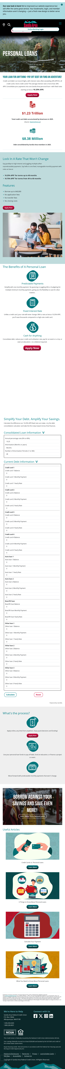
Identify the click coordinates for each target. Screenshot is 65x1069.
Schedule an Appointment (21, 31)
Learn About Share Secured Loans (32, 813)
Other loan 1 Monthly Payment (15, 629)
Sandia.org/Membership (10, 992)
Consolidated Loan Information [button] (22, 430)
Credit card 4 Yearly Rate (13, 547)
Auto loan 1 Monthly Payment (15, 563)
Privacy (34, 1051)
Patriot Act (25, 1051)
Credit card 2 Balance (12, 490)
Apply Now (32, 92)
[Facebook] (35, 1013)
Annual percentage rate (17, 435)
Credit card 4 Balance (12, 534)
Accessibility (17, 1053)
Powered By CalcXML (56, 700)
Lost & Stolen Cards (47, 1051)
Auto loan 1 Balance (12, 556)
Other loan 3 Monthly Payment (15, 674)
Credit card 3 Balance (12, 512)
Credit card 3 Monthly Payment (16, 518)
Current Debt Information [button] (19, 459)
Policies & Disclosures (11, 1051)
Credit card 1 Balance (12, 467)
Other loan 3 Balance (12, 668)
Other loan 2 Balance (12, 645)
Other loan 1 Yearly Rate (13, 636)
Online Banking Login (43, 31)
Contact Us (28, 1053)
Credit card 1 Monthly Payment (16, 474)
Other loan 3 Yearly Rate (13, 680)
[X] (41, 1013)
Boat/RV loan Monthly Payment (16, 607)
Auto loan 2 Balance (12, 579)
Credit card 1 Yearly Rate (13, 480)
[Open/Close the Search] (9, 25)
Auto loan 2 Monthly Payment (15, 585)
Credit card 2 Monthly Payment (16, 496)
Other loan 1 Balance (12, 623)
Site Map (7, 1053)
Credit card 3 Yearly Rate (13, 525)
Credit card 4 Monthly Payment (16, 540)
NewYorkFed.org (35, 119)
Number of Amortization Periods (19, 448)
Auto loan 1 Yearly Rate (13, 569)
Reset (38, 691)
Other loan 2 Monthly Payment (15, 652)
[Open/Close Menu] (60, 25)
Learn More (32, 864)
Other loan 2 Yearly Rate (13, 658)
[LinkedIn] (51, 1013)
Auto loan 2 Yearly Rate (13, 591)
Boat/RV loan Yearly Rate (13, 614)
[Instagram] (46, 1013)
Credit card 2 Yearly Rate (13, 502)
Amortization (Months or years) (16, 441)
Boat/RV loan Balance (12, 601)
